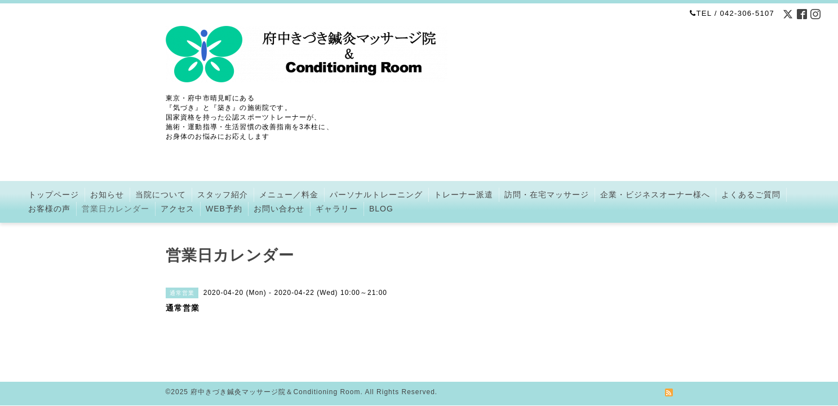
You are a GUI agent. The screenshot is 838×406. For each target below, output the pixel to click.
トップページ (53, 194)
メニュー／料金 (288, 194)
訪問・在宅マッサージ (546, 194)
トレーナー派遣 (463, 194)
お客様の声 (49, 208)
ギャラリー (337, 208)
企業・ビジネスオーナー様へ (655, 194)
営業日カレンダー (115, 208)
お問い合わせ (279, 208)
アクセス (177, 208)
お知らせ (107, 194)
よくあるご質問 (751, 194)
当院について (160, 194)
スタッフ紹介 (222, 194)
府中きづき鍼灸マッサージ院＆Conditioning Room (275, 378)
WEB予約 (224, 208)
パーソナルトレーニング (376, 194)
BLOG (381, 208)
